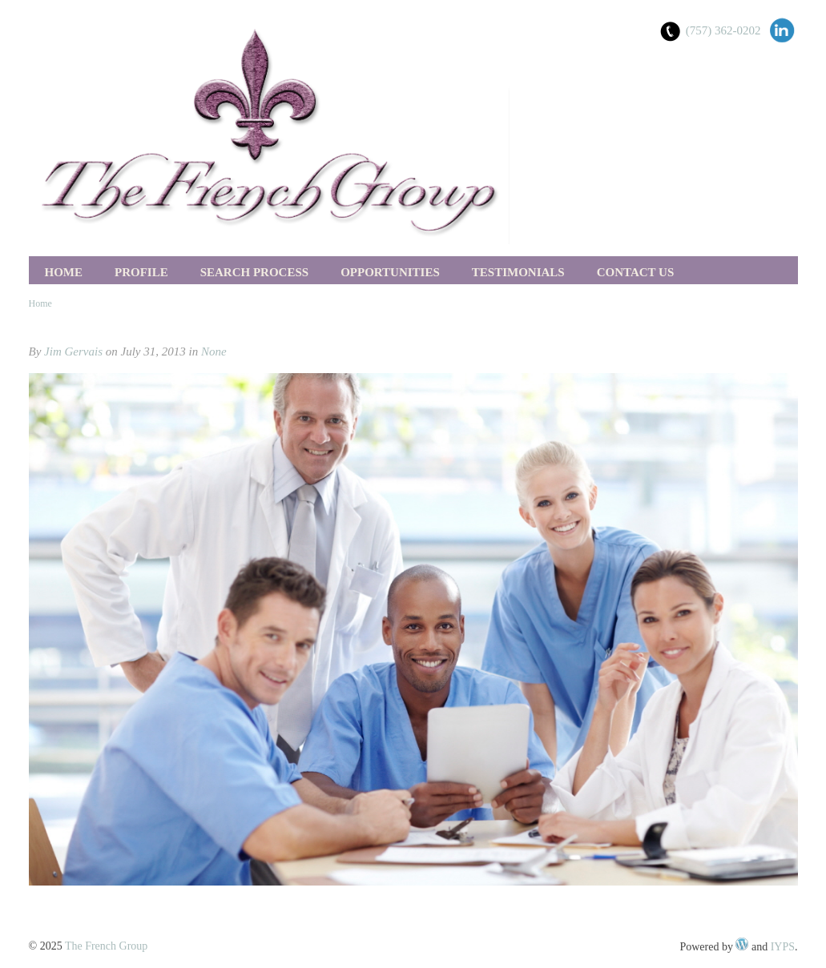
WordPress (741, 944)
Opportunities (390, 272)
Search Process (254, 272)
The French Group (106, 946)
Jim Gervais (73, 351)
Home (64, 272)
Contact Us (636, 272)
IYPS (783, 947)
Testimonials (518, 272)
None (214, 351)
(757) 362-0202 (723, 30)
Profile (141, 272)
